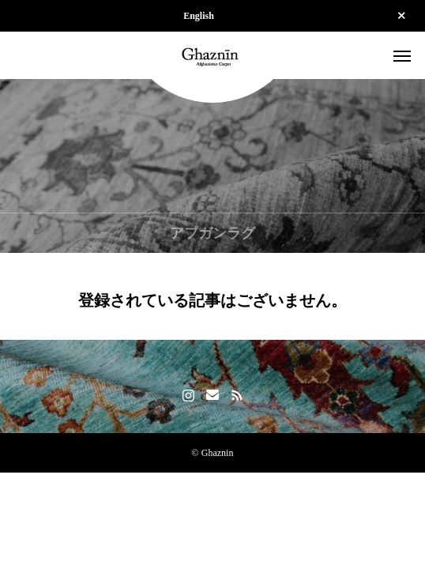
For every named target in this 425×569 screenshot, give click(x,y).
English (198, 15)
